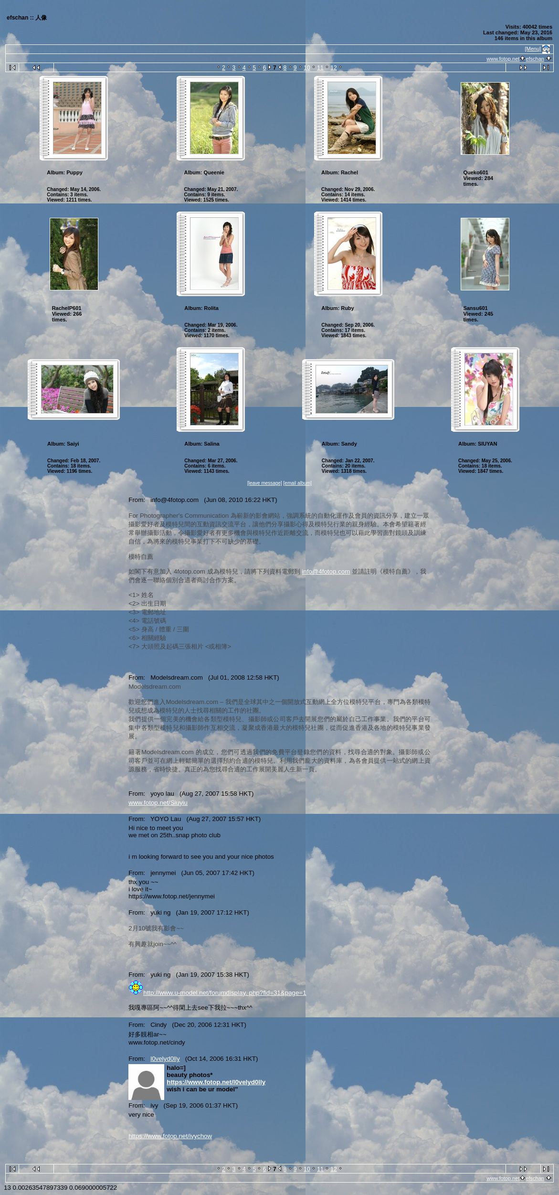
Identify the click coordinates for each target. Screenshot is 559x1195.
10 (307, 67)
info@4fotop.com (326, 571)
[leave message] (264, 483)
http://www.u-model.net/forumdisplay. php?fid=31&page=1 (224, 992)
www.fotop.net (502, 59)
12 (333, 67)
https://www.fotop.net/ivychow (170, 1136)
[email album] (298, 483)
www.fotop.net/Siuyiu (158, 802)
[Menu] (533, 49)
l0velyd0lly (165, 1058)
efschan (535, 59)
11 (320, 67)
